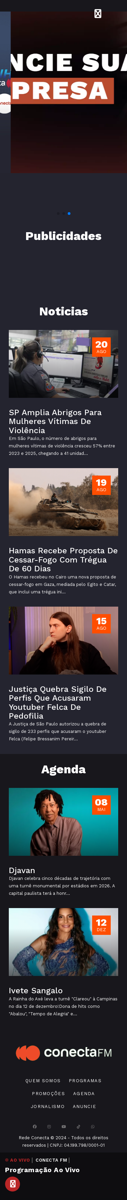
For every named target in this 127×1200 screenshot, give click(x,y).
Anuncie (84, 1106)
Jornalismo (48, 1106)
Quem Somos (43, 1080)
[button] (58, 213)
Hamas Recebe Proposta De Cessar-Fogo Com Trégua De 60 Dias (63, 559)
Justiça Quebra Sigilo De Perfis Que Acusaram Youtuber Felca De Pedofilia (58, 702)
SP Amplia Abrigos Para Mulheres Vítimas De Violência (55, 421)
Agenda (84, 1093)
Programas (85, 1080)
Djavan (22, 870)
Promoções (48, 1093)
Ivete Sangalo (36, 990)
